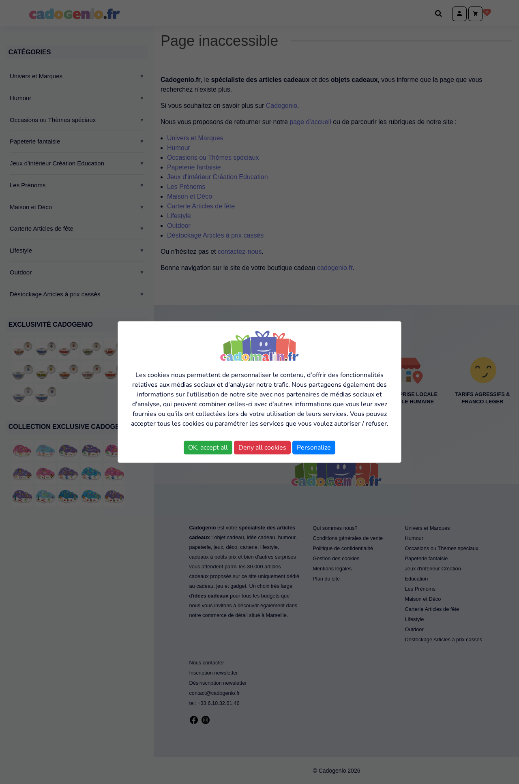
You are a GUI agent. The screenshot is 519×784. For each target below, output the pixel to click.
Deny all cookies (262, 447)
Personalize (314, 447)
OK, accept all (208, 447)
